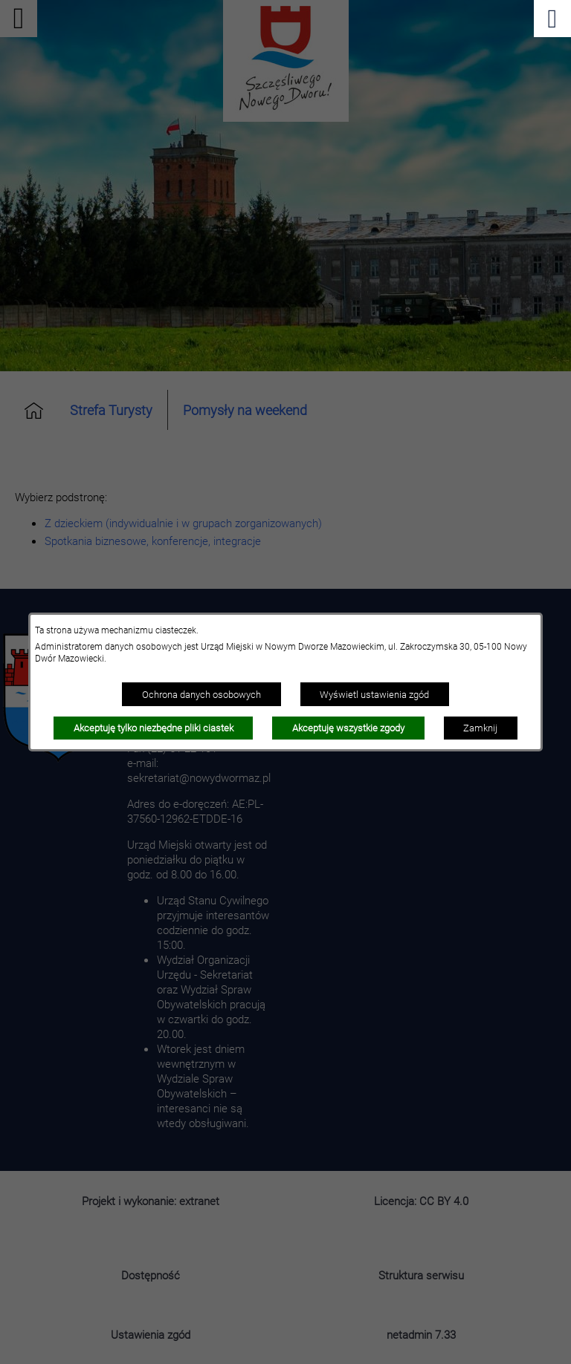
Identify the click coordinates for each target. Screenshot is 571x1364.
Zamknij (480, 727)
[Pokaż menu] (552, 18)
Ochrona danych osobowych (201, 694)
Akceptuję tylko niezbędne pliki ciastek (153, 727)
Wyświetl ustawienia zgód (374, 694)
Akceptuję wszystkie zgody (348, 727)
